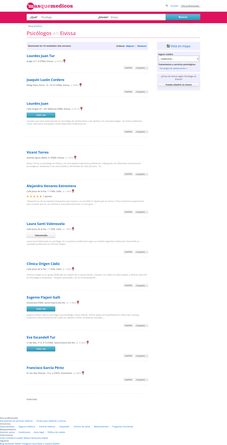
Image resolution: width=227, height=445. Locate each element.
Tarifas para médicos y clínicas (51, 421)
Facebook (9, 443)
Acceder (175, 5)
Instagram (27, 443)
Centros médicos (47, 426)
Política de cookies (56, 432)
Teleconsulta (41, 235)
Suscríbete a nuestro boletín (46, 443)
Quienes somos (7, 432)
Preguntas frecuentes (122, 426)
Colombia (10, 438)
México (27, 438)
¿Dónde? (103, 17)
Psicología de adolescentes (173, 68)
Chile (2, 438)
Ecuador (19, 438)
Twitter (17, 443)
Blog (2, 443)
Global (45, 438)
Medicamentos (101, 426)
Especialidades (7, 426)
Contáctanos (24, 432)
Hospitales (64, 426)
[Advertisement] (178, 135)
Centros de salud (82, 426)
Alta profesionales (190, 6)
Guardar (128, 67)
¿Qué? (33, 17)
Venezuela (36, 438)
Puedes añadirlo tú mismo (178, 84)
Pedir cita (41, 115)
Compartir (141, 67)
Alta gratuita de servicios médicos (16, 421)
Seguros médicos (27, 426)
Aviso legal (39, 432)
